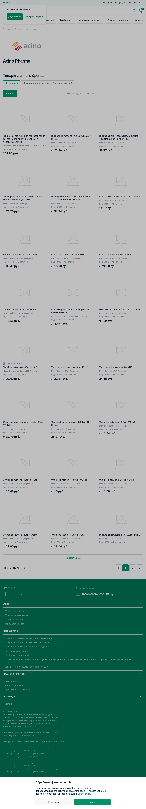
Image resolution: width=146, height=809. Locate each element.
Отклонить (53, 802)
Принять (92, 802)
